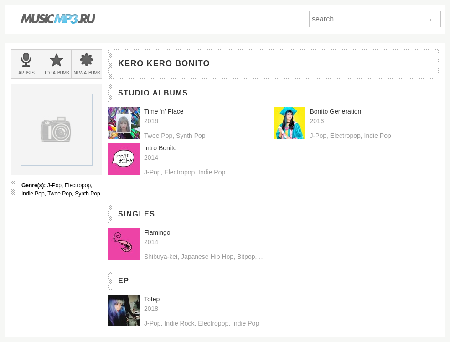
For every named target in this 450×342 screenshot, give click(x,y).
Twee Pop (59, 193)
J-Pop (54, 185)
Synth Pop (87, 193)
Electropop (78, 185)
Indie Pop (33, 193)
